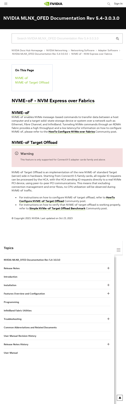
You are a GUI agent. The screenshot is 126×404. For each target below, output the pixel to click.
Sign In (118, 3)
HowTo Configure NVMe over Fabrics (71, 131)
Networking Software (82, 50)
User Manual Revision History (20, 335)
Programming (11, 302)
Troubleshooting (12, 318)
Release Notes (12, 268)
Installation (10, 285)
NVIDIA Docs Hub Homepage (27, 50)
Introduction (10, 276)
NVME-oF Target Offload (32, 82)
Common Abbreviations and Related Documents (30, 327)
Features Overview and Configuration (24, 293)
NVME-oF (21, 78)
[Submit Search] (115, 38)
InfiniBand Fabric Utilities (18, 310)
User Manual (11, 352)
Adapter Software (108, 50)
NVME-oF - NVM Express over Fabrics (91, 53)
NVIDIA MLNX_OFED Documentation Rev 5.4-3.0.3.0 (40, 53)
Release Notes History (16, 344)
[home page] (53, 3)
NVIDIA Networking (56, 50)
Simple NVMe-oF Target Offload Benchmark (57, 208)
